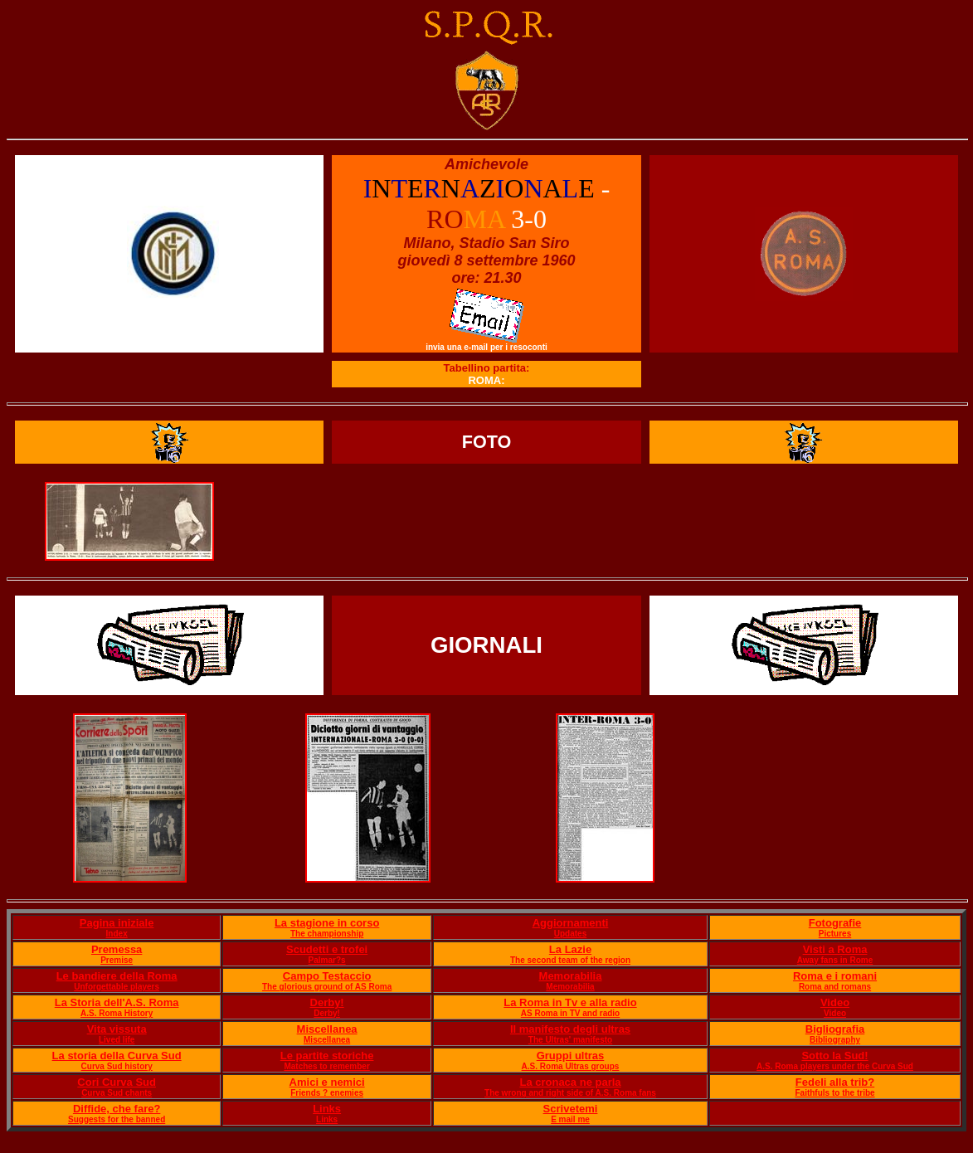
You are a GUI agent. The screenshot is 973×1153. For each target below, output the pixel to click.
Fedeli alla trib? (834, 1082)
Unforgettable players (116, 986)
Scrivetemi (570, 1108)
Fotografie (835, 923)
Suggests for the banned (116, 1119)
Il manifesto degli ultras (570, 1029)
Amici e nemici (327, 1082)
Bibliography (835, 1039)
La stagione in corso (327, 923)
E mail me (570, 1119)
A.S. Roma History (116, 1013)
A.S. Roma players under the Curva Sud (835, 1066)
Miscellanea (327, 1029)
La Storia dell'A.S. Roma (117, 1002)
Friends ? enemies (326, 1092)
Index (117, 933)
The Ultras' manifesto (570, 1039)
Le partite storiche (327, 1055)
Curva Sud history (117, 1066)
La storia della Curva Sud (117, 1055)
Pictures (835, 933)
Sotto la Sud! (834, 1055)
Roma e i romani (835, 976)
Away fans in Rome (835, 960)
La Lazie (570, 949)
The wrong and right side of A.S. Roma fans (570, 1092)
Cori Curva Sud (116, 1082)
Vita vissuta (117, 1029)
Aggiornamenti (571, 923)
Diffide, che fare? (116, 1108)
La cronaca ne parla (569, 1082)
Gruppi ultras (571, 1055)
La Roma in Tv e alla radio (570, 1002)
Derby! (327, 1002)
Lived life (116, 1039)
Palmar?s (327, 960)
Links (327, 1108)
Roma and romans (835, 986)
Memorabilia (570, 976)
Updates (570, 933)
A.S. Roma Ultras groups (571, 1066)
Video (834, 1002)
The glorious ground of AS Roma (327, 986)
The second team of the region (570, 960)
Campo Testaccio (327, 976)
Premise (116, 960)
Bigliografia (835, 1029)
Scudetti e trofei (326, 949)
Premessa (116, 949)
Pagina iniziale (117, 923)
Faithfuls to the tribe (834, 1092)
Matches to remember (326, 1066)
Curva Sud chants (116, 1092)
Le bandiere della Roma (117, 976)
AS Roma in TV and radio (570, 1013)
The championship (326, 933)
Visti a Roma (835, 949)
